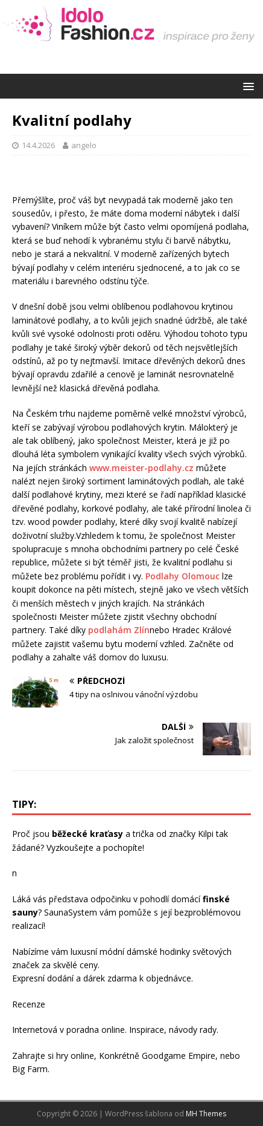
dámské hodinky (158, 951)
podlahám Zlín (119, 630)
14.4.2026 (38, 145)
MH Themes (206, 1113)
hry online (75, 1055)
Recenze (28, 1004)
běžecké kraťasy (87, 833)
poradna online (95, 1029)
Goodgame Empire (178, 1055)
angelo (84, 145)
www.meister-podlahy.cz (141, 468)
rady (208, 1029)
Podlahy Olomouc (182, 576)
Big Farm (30, 1069)
